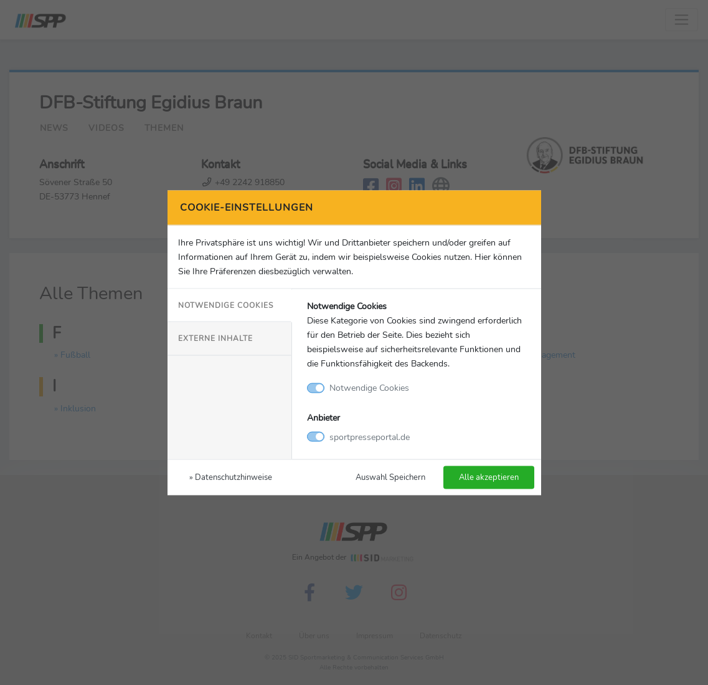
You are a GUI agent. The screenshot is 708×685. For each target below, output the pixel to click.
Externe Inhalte (215, 338)
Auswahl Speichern (390, 476)
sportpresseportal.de (369, 436)
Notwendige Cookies (225, 305)
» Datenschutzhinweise (230, 476)
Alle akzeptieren (489, 476)
